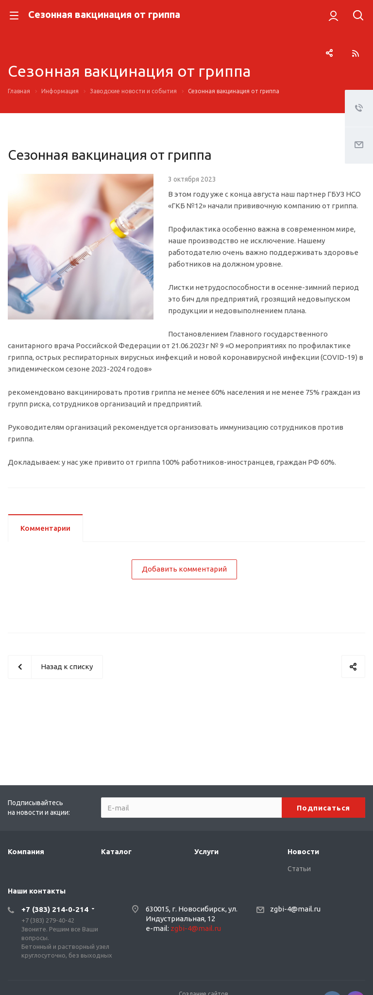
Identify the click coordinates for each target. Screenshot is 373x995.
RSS (355, 53)
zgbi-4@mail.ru (195, 928)
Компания (26, 851)
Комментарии (45, 528)
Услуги (206, 851)
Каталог (116, 851)
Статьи (299, 869)
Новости (303, 851)
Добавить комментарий (184, 569)
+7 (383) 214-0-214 (54, 909)
